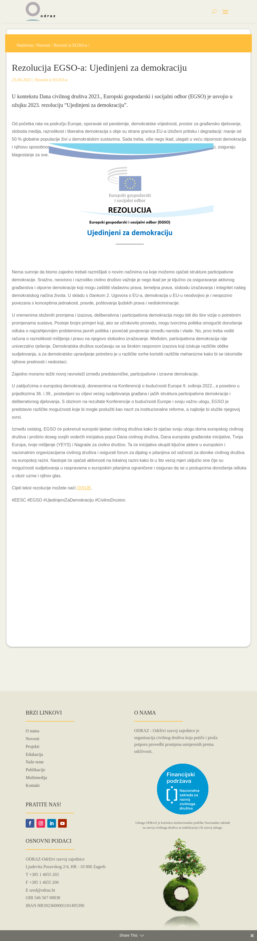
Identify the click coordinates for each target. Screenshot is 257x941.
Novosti (43, 45)
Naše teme (35, 762)
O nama (32, 731)
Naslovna (25, 45)
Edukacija (34, 754)
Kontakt (33, 785)
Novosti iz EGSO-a (70, 45)
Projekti (32, 746)
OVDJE (84, 488)
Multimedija (36, 777)
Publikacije (35, 769)
